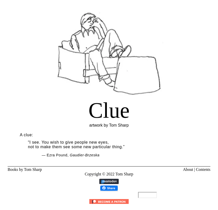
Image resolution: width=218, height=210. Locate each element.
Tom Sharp (124, 174)
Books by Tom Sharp (25, 169)
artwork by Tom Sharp (109, 110)
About (188, 169)
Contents (203, 169)
